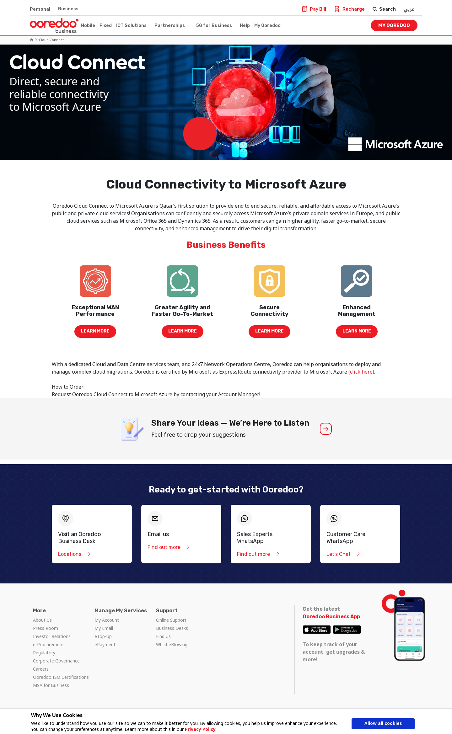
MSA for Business (51, 685)
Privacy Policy (200, 729)
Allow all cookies (383, 724)
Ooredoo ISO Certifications (61, 677)
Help (245, 25)
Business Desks (172, 628)
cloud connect (51, 39)
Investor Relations (52, 636)
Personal (40, 9)
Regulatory (44, 653)
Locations (70, 554)
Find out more (165, 547)
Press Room (45, 628)
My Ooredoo (267, 25)
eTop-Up (103, 636)
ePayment (105, 644)
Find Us (163, 636)
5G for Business (214, 25)
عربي (409, 9)
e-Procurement (48, 644)
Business (68, 9)
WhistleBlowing (171, 644)
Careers (41, 669)
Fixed (106, 25)
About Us (42, 620)
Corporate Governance (56, 661)
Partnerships (169, 25)
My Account (106, 620)
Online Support (171, 620)
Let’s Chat (339, 554)
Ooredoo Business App (331, 617)
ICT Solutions (131, 25)
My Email (103, 628)
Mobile (88, 25)
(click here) (360, 371)
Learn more (95, 331)
